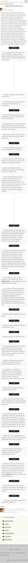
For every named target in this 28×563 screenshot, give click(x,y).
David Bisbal (8, 536)
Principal (2, 4)
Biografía (7, 4)
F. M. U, (5, 9)
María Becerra (8, 539)
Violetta (7, 524)
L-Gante (7, 530)
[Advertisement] (14, 77)
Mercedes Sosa (5, 281)
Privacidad (23, 560)
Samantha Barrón (9, 521)
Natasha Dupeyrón (9, 533)
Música (11, 4)
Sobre (27, 560)
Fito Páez (8, 474)
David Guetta (8, 527)
